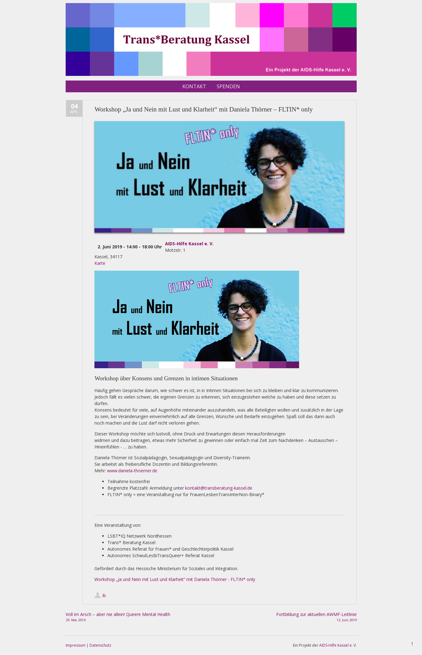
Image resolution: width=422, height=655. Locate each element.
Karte (99, 263)
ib (104, 595)
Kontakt (194, 86)
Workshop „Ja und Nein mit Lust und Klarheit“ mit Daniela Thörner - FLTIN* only (174, 579)
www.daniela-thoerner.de (132, 471)
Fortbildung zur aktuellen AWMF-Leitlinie (289, 617)
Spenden (228, 86)
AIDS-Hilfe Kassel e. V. (189, 244)
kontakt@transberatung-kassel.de (218, 488)
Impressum (75, 645)
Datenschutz (100, 645)
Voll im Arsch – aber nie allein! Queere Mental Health (132, 617)
